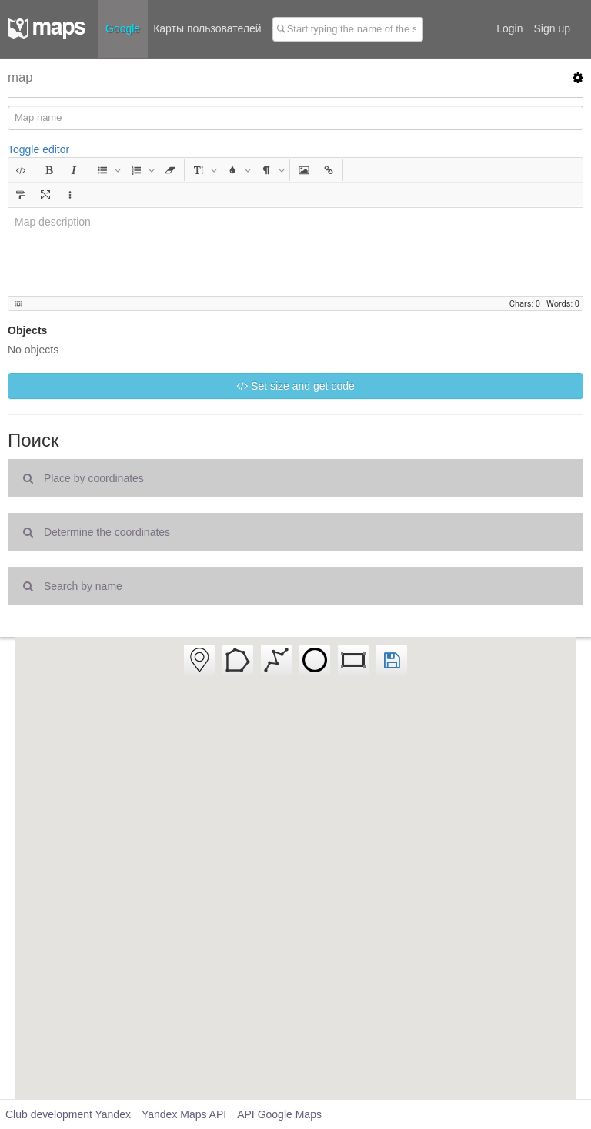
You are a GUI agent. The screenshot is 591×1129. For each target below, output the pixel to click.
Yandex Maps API (184, 1114)
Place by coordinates (83, 478)
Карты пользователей (207, 28)
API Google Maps (279, 1114)
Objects (27, 330)
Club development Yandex (68, 1114)
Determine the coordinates (96, 532)
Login (509, 28)
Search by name (72, 586)
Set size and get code (295, 386)
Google (122, 28)
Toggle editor (38, 149)
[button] (21, 170)
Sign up (552, 28)
